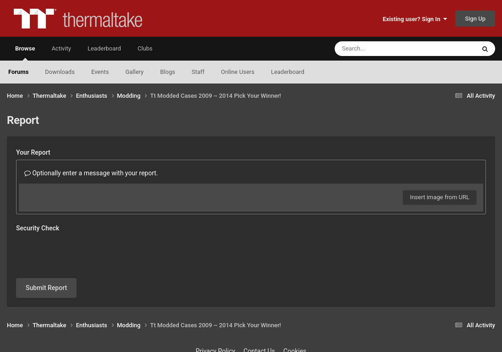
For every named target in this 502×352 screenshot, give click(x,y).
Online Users (237, 71)
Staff (198, 71)
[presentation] (85, 253)
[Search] (382, 48)
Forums (18, 71)
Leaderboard (287, 71)
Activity (61, 48)
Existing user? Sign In (415, 19)
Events (100, 71)
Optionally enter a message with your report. (91, 173)
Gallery (134, 71)
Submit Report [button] (46, 287)
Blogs (167, 71)
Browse (25, 53)
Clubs (145, 48)
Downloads (60, 71)
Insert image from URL (439, 197)
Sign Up (475, 18)
